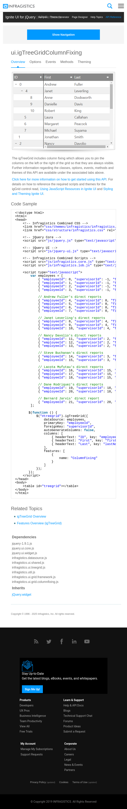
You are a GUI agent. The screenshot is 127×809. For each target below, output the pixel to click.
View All (25, 726)
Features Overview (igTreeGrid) (39, 523)
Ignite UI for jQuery (20, 17)
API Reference (113, 17)
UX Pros (25, 710)
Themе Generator (59, 17)
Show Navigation (63, 34)
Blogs (66, 710)
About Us (70, 749)
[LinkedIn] (74, 641)
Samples (42, 17)
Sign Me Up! (32, 689)
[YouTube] (87, 641)
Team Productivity (31, 721)
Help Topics (97, 17)
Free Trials (26, 731)
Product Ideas (72, 726)
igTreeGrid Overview (31, 516)
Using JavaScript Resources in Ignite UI (68, 189)
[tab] (20, 63)
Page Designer (80, 17)
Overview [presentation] (18, 62)
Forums (68, 721)
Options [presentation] (35, 62)
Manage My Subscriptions (37, 749)
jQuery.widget (21, 594)
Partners (69, 770)
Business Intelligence (33, 715)
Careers (69, 754)
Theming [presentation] (84, 62)
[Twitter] (49, 641)
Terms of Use (80, 782)
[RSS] (36, 641)
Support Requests (32, 754)
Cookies (63, 782)
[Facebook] (62, 641)
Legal (67, 759)
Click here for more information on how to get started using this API (59, 179)
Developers (26, 705)
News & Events (73, 764)
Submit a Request (74, 731)
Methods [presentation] (66, 62)
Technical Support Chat (77, 715)
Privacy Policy (38, 782)
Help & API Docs (73, 705)
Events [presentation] (51, 62)
